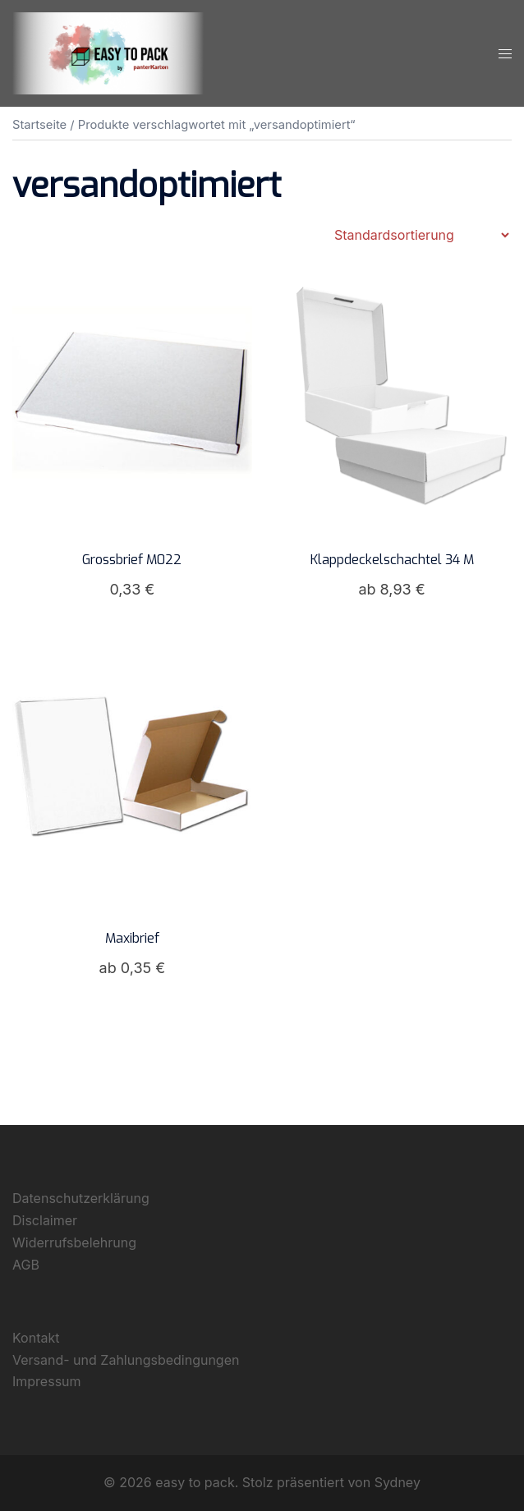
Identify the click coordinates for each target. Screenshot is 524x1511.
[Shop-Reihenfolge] (421, 235)
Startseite (39, 124)
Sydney (398, 1482)
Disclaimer (44, 1220)
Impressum (46, 1381)
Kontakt (35, 1338)
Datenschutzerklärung (80, 1198)
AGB (25, 1264)
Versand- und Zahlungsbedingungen (125, 1360)
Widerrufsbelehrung (74, 1242)
